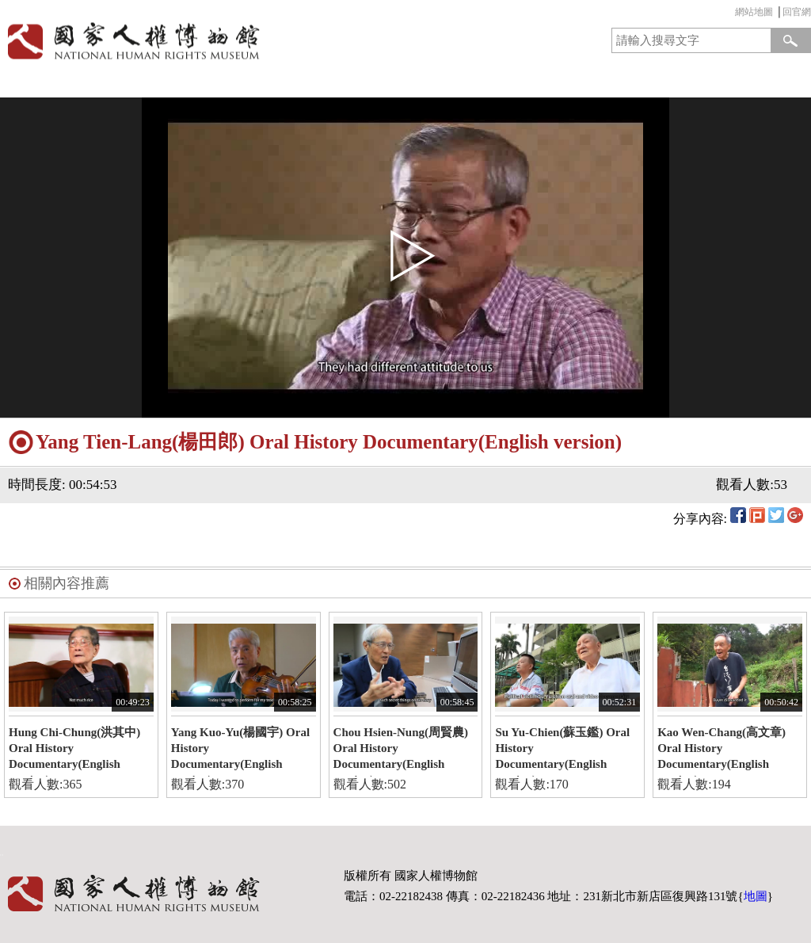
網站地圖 (754, 11)
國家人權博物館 (199, 41)
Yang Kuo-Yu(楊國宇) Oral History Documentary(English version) (240, 751)
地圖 (755, 896)
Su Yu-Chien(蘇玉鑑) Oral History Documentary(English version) (562, 751)
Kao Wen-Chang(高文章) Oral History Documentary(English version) (721, 751)
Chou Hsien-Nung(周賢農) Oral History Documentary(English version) (400, 751)
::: (731, 14)
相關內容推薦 (66, 583)
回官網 (796, 11)
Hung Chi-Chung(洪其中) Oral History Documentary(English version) (74, 751)
